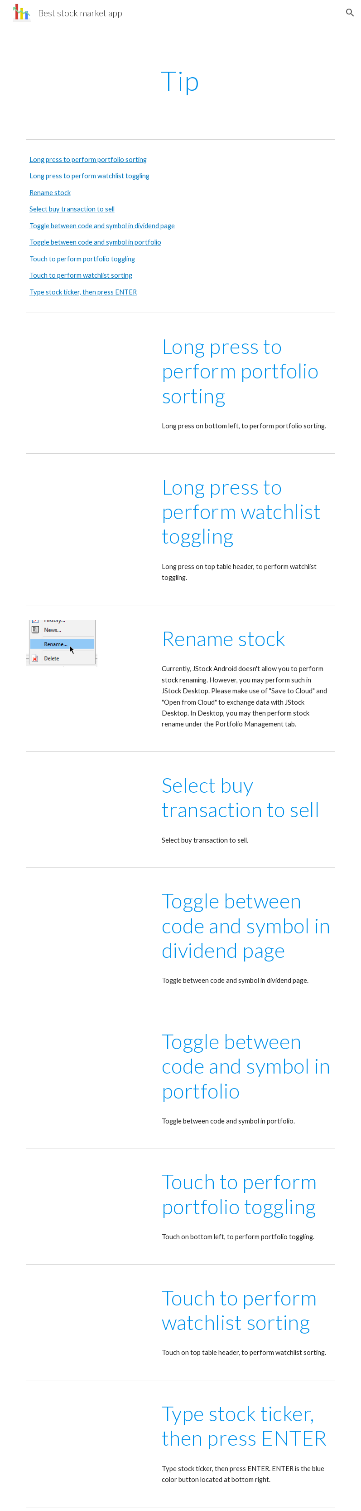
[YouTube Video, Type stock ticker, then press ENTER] (88, 1430)
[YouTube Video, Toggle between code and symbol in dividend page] (88, 924)
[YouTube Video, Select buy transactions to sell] (88, 808)
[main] (181, 80)
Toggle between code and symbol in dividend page (102, 226)
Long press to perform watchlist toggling (89, 176)
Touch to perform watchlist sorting (80, 275)
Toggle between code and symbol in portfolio (95, 242)
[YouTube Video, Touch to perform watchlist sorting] (88, 1314)
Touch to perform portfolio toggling (82, 259)
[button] (350, 13)
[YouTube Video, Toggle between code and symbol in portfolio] (88, 1065)
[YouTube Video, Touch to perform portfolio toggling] (88, 1198)
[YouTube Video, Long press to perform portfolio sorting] (88, 362)
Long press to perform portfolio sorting (88, 159)
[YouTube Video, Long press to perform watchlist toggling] (88, 503)
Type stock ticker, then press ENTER (83, 292)
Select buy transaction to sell (72, 209)
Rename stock (50, 192)
